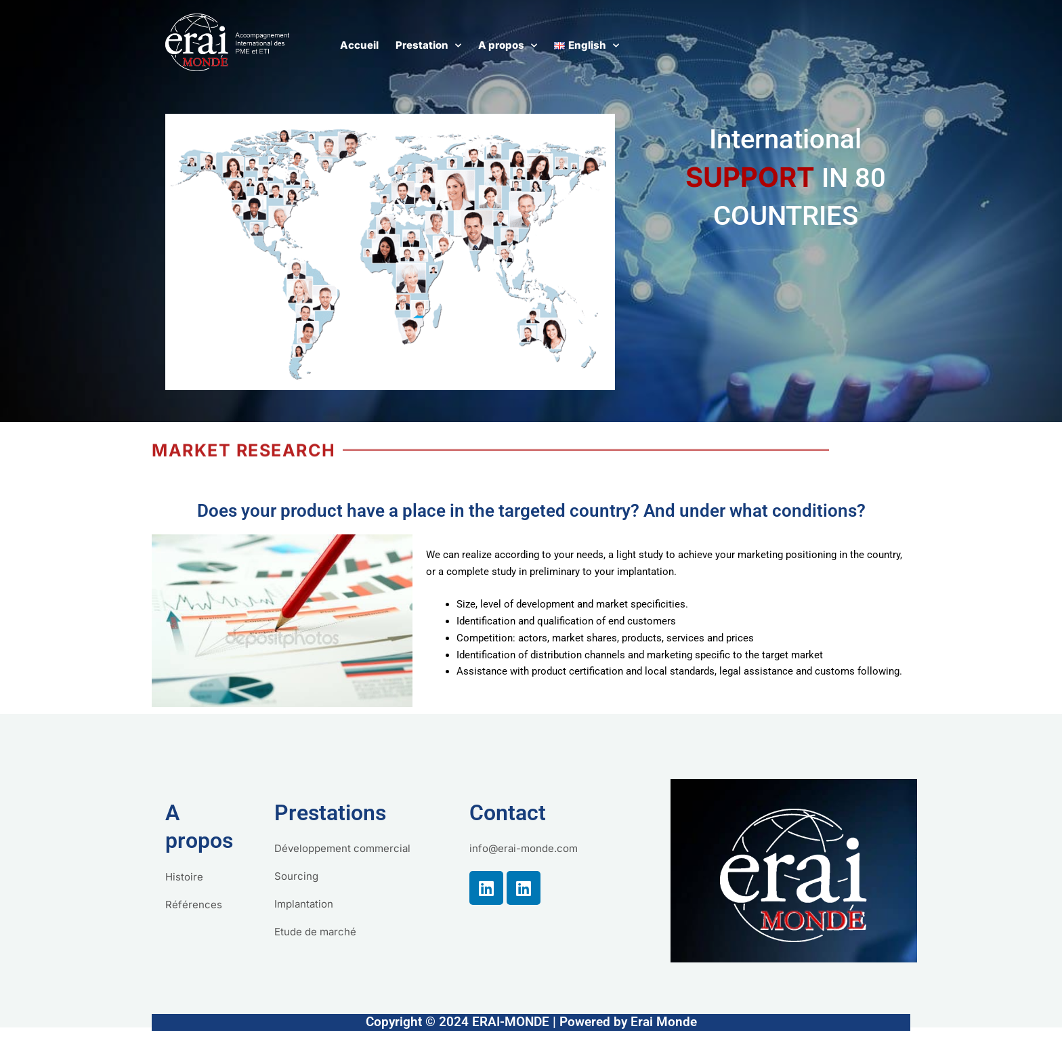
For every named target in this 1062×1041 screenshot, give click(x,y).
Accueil (359, 45)
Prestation (428, 45)
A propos (507, 45)
